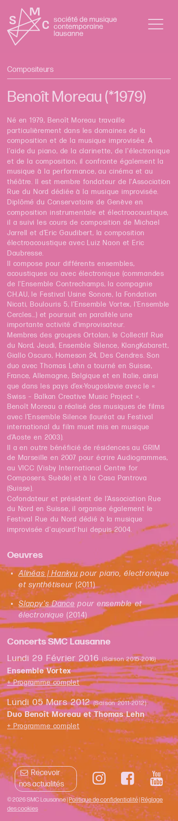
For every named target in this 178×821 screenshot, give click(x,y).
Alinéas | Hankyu (48, 573)
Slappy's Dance (47, 604)
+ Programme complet (43, 683)
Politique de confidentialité (103, 799)
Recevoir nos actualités (41, 778)
